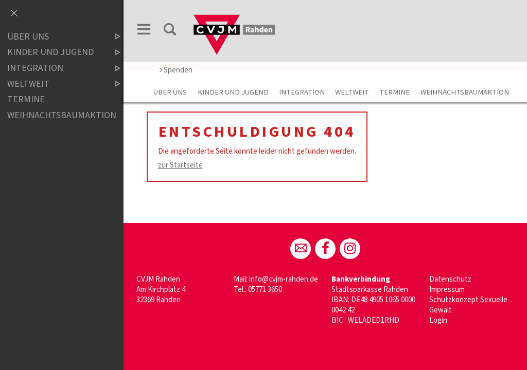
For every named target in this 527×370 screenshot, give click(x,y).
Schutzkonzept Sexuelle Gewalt (468, 305)
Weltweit (352, 92)
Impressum (447, 289)
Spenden (176, 70)
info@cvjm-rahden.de (283, 279)
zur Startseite (180, 165)
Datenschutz (450, 279)
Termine (394, 92)
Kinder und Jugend (233, 92)
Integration (302, 92)
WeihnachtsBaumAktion (464, 92)
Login (438, 320)
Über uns (170, 92)
